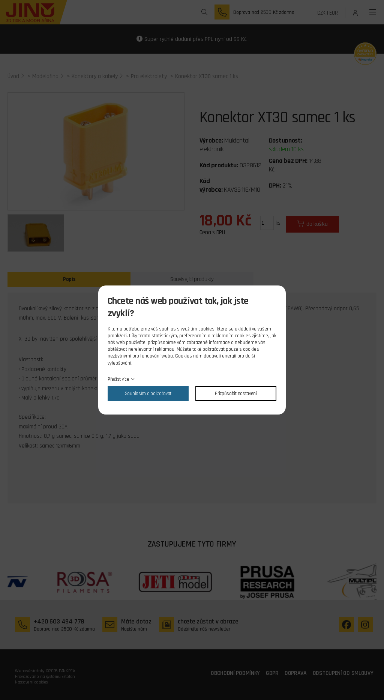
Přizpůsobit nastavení (236, 394)
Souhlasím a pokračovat (148, 394)
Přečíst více (118, 379)
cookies (206, 329)
